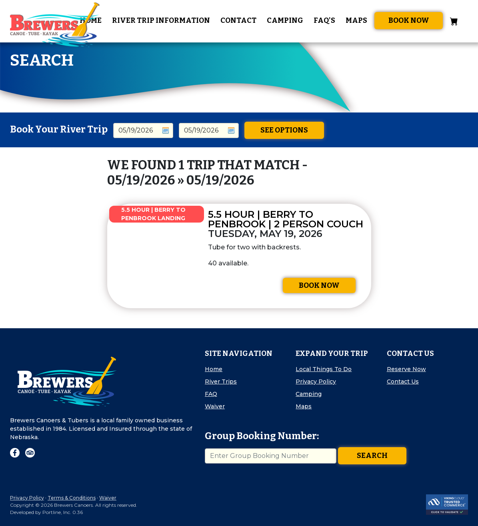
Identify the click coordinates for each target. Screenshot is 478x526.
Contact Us (403, 381)
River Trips (221, 381)
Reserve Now (406, 369)
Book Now (408, 20)
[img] (153, 256)
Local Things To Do (324, 369)
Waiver (215, 406)
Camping (285, 20)
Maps (356, 20)
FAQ (211, 394)
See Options (284, 130)
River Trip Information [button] (161, 20)
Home (213, 369)
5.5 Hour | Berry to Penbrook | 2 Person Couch (285, 219)
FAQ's (324, 20)
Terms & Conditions (72, 498)
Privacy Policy (316, 381)
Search (372, 455)
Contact (238, 20)
